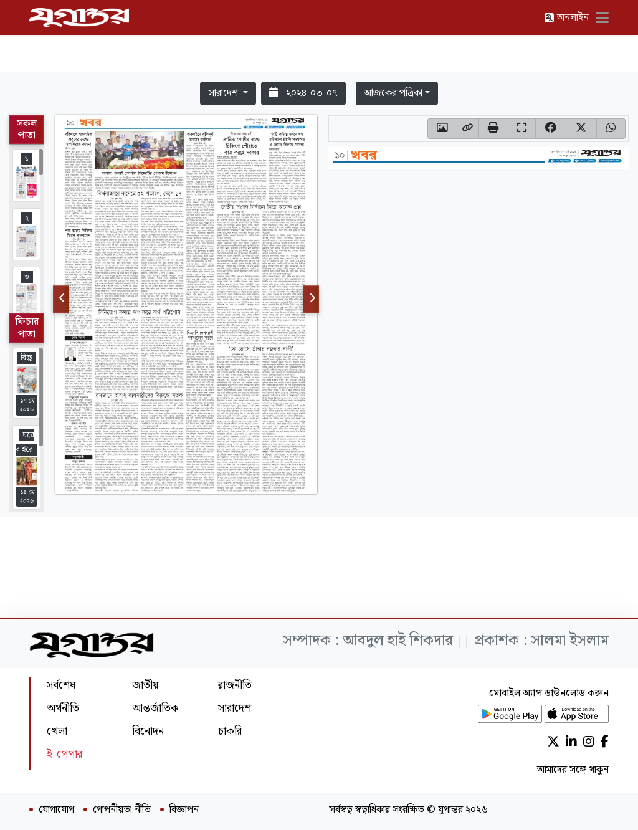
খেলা (57, 731)
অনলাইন (566, 18)
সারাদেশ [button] (224, 93)
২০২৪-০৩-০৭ (303, 93)
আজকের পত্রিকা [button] (393, 93)
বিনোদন (148, 731)
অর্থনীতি (63, 708)
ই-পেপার (64, 754)
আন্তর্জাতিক (155, 708)
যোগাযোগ (56, 810)
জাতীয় (145, 685)
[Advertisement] (319, 39)
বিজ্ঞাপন (184, 810)
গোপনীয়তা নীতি (122, 810)
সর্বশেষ (61, 685)
